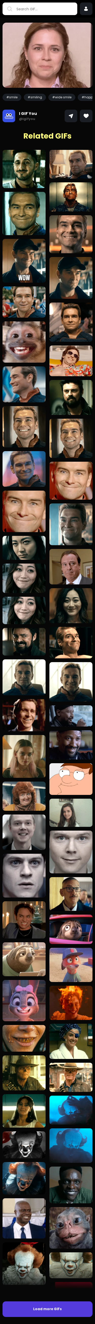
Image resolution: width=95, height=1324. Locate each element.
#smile (11, 97)
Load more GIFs (47, 1309)
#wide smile (61, 97)
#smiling (35, 97)
